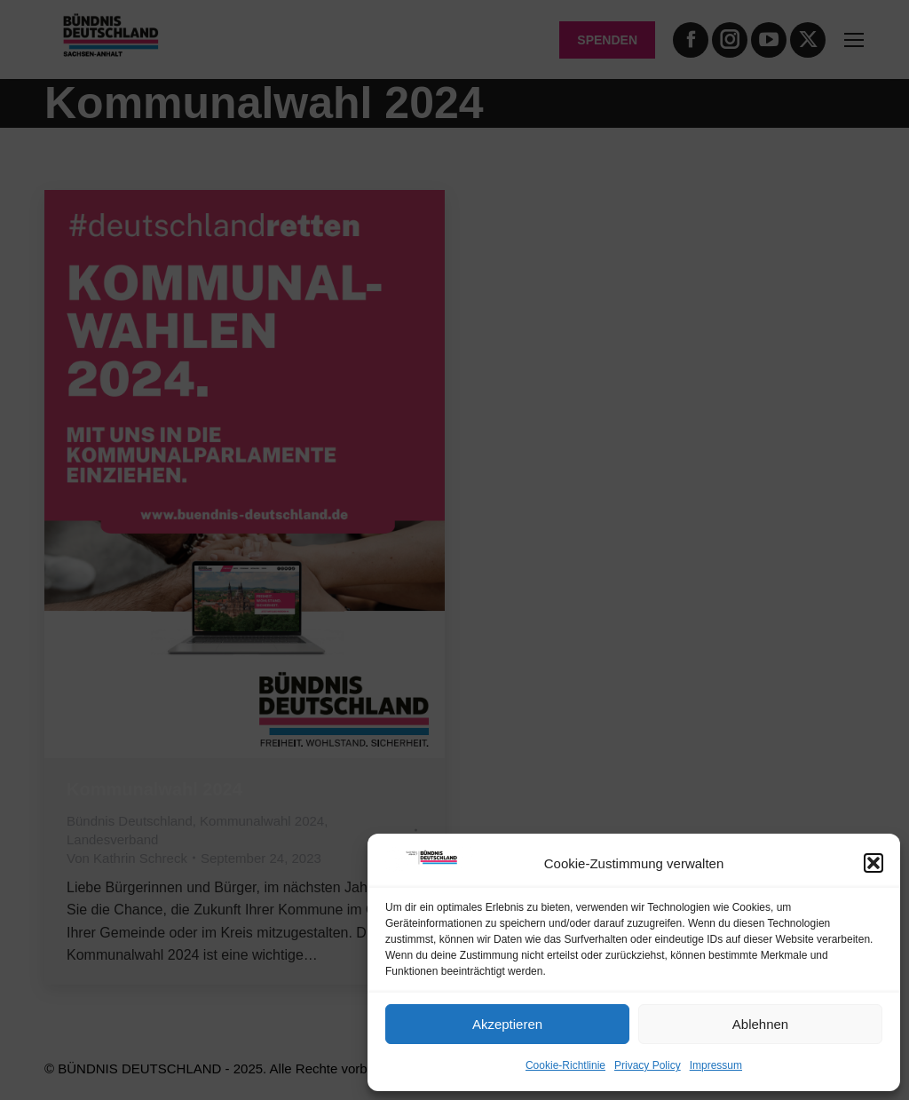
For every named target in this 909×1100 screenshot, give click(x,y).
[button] (873, 863)
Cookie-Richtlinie (565, 1065)
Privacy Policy (647, 1065)
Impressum (716, 1065)
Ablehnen (760, 1024)
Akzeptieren (507, 1024)
